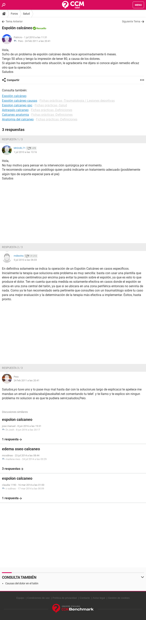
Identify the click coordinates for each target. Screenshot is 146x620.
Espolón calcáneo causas (19, 100)
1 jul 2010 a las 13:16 (25, 152)
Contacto (85, 597)
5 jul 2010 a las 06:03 (25, 259)
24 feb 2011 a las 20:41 (37, 41)
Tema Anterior (14, 21)
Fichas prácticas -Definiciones (51, 110)
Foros (14, 13)
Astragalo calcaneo (15, 110)
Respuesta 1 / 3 (12, 139)
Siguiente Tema (131, 21)
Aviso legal (99, 597)
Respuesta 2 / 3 (12, 247)
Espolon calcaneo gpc (17, 105)
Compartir (13, 80)
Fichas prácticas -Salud (51, 105)
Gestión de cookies (119, 597)
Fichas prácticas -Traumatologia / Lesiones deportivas (77, 100)
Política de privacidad (64, 597)
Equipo (20, 597)
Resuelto (41, 28)
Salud (26, 13)
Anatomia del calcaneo (18, 119)
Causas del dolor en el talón (21, 583)
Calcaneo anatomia (15, 115)
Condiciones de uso (38, 597)
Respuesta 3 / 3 (12, 367)
